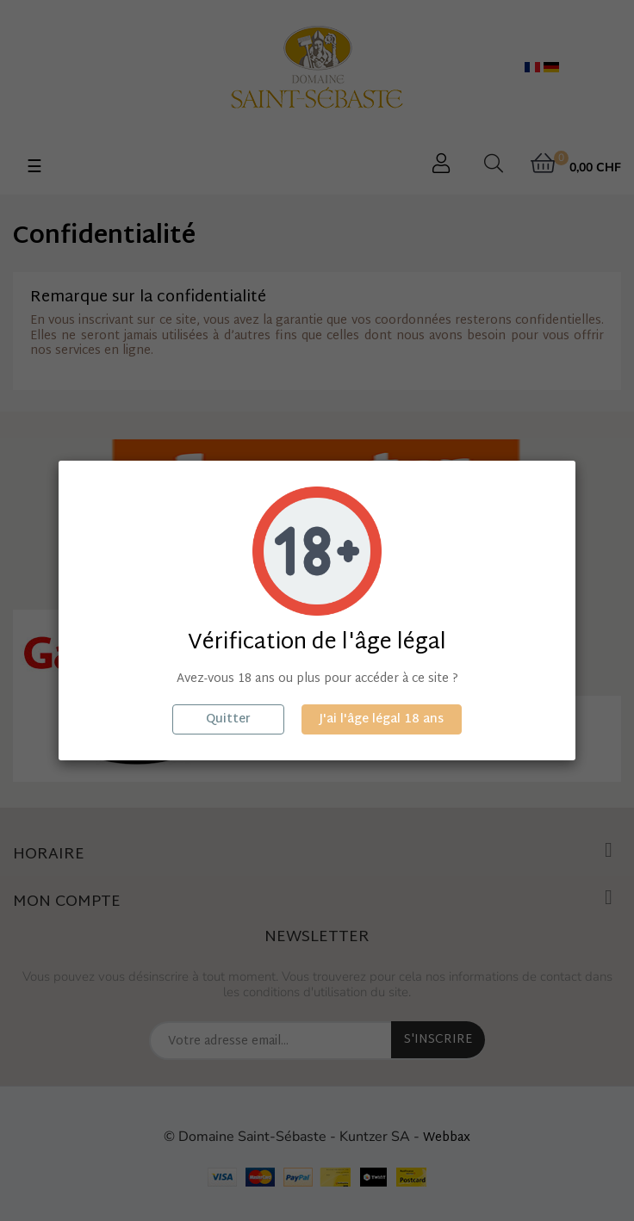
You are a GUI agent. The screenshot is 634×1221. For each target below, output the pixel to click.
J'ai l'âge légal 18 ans (382, 719)
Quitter (228, 719)
